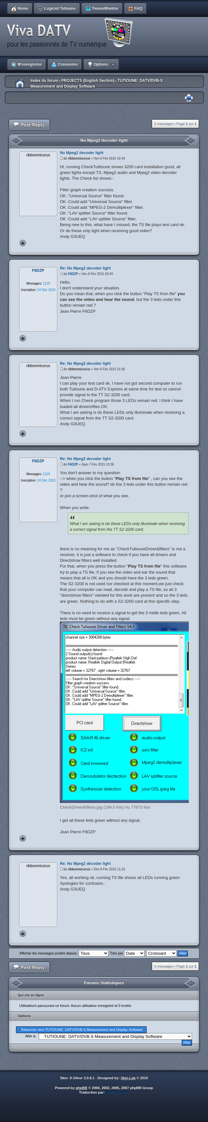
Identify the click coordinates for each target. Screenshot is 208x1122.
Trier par (127, 953)
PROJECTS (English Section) (87, 80)
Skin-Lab (128, 1078)
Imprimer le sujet (189, 98)
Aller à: (30, 1036)
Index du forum (44, 80)
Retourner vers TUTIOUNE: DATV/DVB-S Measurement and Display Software (81, 1030)
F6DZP (73, 274)
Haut (22, 243)
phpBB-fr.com (117, 1092)
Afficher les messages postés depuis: (64, 953)
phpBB (81, 1088)
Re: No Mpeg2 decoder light (85, 268)
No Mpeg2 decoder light (103, 140)
